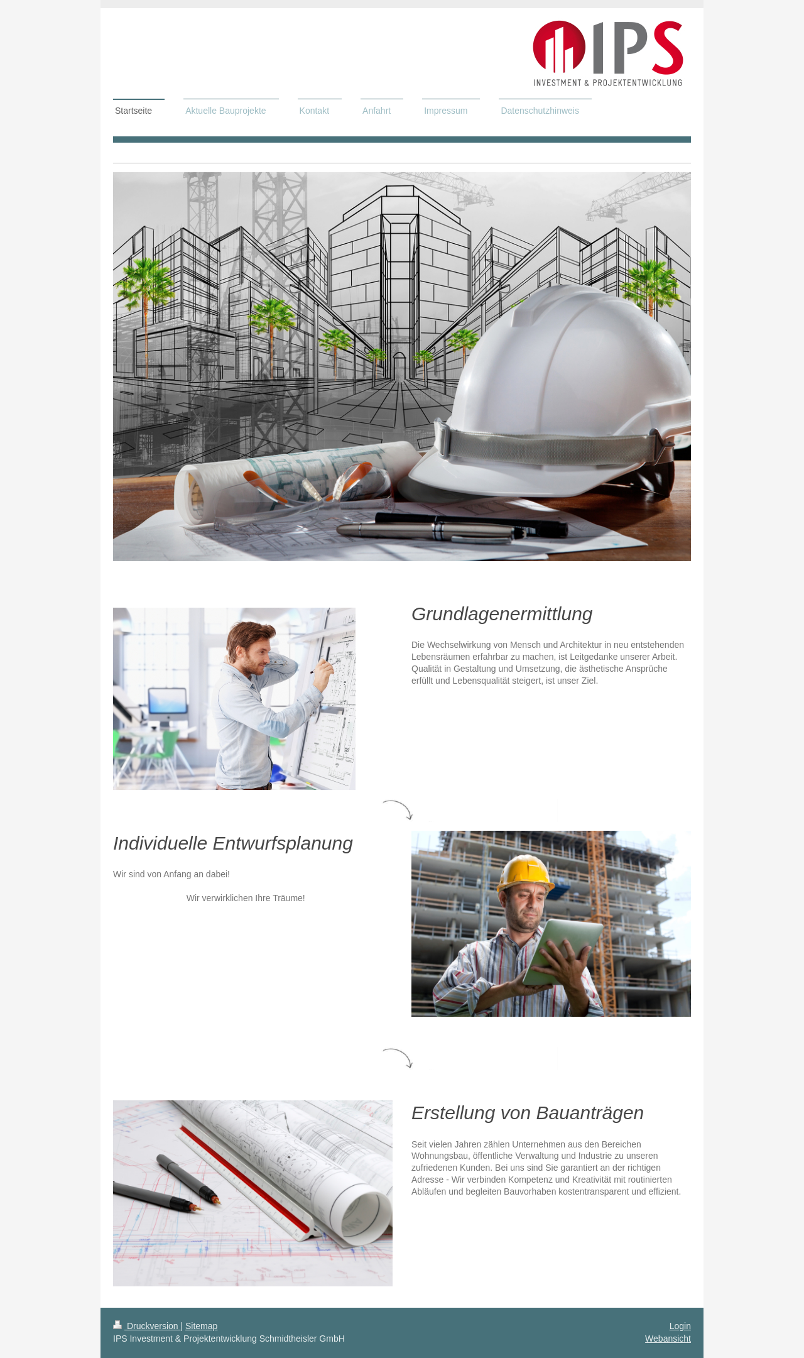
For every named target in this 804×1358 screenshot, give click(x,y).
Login (680, 1326)
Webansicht (668, 1338)
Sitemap (201, 1326)
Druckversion (146, 1326)
